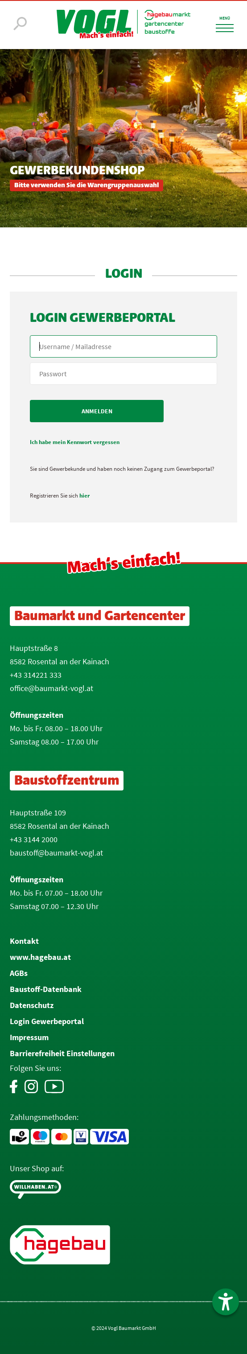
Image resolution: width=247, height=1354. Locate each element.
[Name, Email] (123, 346)
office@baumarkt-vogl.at (51, 688)
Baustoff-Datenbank (46, 989)
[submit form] (97, 411)
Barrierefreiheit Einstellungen (62, 1053)
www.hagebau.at (40, 957)
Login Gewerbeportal (47, 1021)
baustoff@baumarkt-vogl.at (56, 853)
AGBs (19, 973)
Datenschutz (32, 1005)
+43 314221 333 (36, 675)
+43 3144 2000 (34, 839)
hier (84, 495)
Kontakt (24, 941)
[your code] (123, 373)
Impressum (29, 1037)
